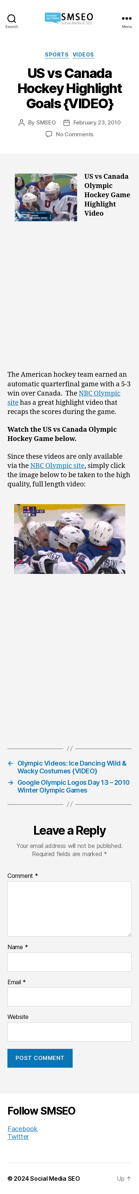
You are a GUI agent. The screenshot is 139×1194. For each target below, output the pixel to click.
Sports (57, 54)
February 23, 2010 (97, 122)
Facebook (22, 1129)
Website (18, 1017)
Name (17, 947)
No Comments (74, 134)
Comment (22, 876)
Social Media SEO (55, 1178)
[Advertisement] (69, 298)
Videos (83, 54)
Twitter (18, 1136)
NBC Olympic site (57, 466)
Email (16, 982)
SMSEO (46, 122)
